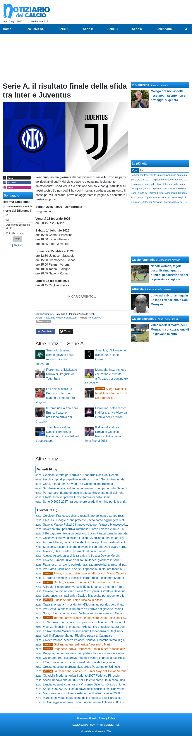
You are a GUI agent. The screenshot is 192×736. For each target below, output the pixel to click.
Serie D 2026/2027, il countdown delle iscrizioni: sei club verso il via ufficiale (92, 688)
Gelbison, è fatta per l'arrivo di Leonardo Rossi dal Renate (81, 475)
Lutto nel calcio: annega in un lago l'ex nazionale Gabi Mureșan (169, 300)
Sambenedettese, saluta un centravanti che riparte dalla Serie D (85, 488)
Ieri (141, 170)
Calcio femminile (143, 259)
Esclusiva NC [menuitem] (34, 29)
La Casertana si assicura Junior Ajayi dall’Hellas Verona (85, 671)
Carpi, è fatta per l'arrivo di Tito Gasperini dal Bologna (78, 483)
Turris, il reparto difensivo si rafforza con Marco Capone (84, 573)
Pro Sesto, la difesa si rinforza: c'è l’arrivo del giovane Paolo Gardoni (88, 609)
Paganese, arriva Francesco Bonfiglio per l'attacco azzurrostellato (91, 649)
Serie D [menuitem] (137, 29)
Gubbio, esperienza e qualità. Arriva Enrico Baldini (81, 582)
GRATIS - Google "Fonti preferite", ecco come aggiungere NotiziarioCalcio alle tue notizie (101, 520)
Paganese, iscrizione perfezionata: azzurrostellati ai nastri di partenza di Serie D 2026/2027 (102, 564)
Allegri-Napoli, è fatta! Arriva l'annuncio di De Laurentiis (111, 393)
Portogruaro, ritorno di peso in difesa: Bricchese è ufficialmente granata (89, 492)
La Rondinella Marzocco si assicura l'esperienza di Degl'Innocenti (85, 631)
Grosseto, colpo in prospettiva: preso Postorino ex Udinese (81, 666)
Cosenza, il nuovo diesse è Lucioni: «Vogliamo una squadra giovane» (88, 537)
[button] (17, 239)
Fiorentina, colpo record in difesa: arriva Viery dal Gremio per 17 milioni (111, 413)
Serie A (49, 314)
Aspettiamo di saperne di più (18, 226)
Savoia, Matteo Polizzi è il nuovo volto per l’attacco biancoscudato (86, 524)
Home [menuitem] (7, 29)
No (7, 220)
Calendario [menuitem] (164, 29)
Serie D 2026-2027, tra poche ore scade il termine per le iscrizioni (86, 501)
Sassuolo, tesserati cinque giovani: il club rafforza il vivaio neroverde (87, 546)
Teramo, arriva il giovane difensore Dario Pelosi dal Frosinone (88, 617)
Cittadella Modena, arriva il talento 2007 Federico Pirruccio (81, 675)
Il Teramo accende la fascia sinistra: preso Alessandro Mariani (83, 577)
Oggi (134, 170)
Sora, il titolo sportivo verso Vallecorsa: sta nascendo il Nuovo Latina (87, 613)
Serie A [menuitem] (64, 29)
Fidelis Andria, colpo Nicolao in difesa (73, 600)
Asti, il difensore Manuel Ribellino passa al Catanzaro (78, 635)
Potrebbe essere (15, 233)
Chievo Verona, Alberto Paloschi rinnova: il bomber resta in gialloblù (87, 640)
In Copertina (140, 84)
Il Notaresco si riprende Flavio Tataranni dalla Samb (77, 497)
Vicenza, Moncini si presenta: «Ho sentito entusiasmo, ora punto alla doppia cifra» (96, 626)
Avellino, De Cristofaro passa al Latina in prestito (75, 551)
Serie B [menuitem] (88, 29)
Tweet (65, 331)
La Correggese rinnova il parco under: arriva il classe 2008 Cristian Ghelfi (91, 702)
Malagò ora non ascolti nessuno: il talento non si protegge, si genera (168, 96)
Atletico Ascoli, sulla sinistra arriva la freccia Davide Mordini (81, 555)
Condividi (45, 331)
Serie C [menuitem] (112, 29)
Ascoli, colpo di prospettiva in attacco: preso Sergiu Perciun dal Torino (88, 479)
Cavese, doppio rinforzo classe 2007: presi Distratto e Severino (84, 591)
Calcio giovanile (143, 318)
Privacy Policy (107, 718)
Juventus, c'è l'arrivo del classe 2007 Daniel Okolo (111, 355)
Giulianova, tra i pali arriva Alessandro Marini (77, 644)
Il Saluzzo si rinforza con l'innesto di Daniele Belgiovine (79, 662)
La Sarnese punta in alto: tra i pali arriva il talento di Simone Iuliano (87, 622)
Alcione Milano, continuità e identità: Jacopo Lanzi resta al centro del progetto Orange (99, 542)
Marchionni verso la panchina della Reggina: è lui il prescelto (82, 697)
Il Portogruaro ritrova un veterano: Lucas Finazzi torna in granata (85, 533)
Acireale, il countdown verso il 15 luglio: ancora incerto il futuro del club (89, 586)
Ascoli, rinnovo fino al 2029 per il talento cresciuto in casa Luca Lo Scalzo (91, 680)
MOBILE (108, 724)
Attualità (138, 289)
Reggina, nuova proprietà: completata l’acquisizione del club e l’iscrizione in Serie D (97, 653)
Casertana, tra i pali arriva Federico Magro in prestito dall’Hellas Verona (89, 657)
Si (7, 215)
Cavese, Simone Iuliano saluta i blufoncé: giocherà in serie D (83, 560)
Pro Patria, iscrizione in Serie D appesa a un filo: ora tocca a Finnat (87, 569)
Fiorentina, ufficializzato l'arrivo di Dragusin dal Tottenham (61, 374)
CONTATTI (96, 724)
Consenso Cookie (87, 718)
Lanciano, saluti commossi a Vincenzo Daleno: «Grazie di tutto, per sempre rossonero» (100, 684)
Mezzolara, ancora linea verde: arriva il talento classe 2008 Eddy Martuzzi (91, 693)
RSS (117, 724)
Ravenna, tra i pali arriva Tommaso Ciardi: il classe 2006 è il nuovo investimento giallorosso (102, 529)
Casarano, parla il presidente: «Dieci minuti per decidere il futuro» (86, 604)
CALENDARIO (80, 724)
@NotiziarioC (95, 317)
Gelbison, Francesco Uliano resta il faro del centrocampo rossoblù (86, 515)
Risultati (17, 245)
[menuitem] (186, 29)
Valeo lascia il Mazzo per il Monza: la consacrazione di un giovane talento (170, 329)
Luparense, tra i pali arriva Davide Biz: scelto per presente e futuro (86, 595)
